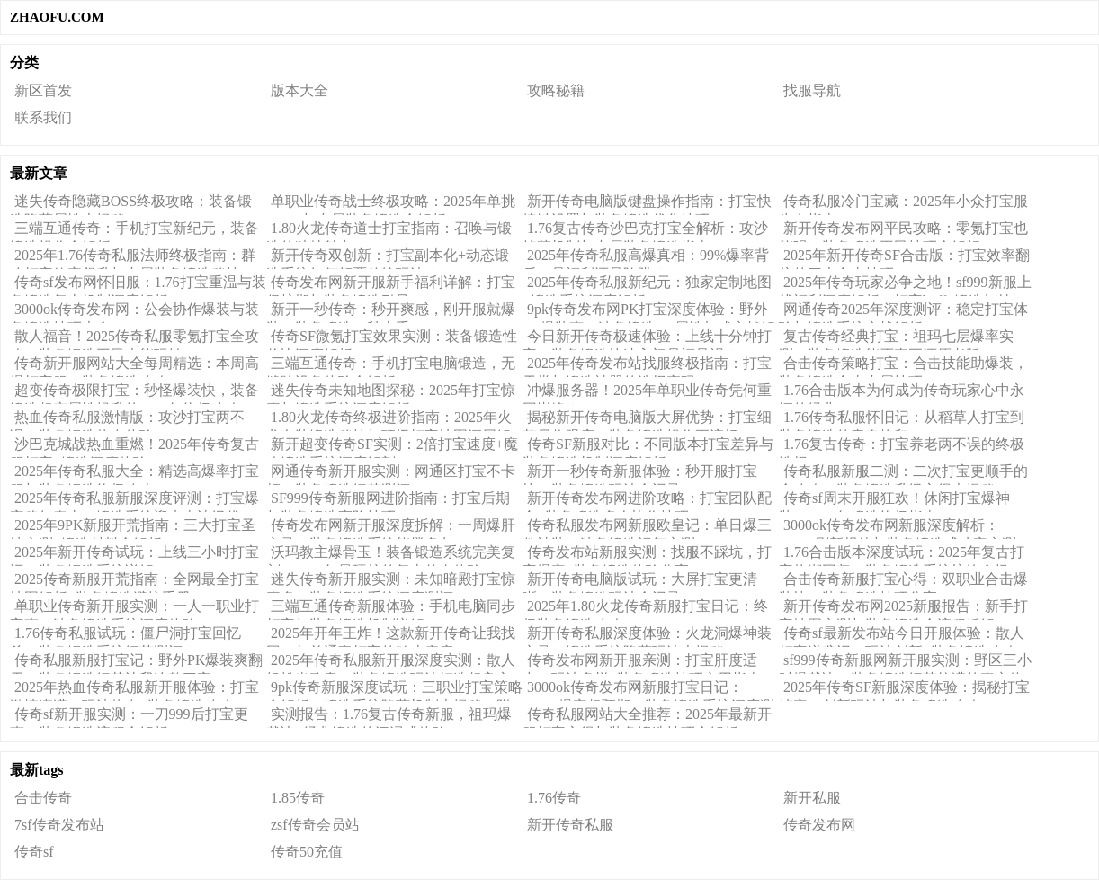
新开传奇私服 (570, 824)
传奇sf (34, 851)
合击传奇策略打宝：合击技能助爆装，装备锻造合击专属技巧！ (903, 366)
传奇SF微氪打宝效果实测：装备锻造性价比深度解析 (391, 339)
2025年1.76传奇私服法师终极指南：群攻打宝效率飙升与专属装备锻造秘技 (132, 258)
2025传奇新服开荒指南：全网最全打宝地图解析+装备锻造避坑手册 (134, 582)
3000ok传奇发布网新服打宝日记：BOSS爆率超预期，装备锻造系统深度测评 (648, 690)
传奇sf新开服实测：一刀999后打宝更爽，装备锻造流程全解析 (129, 717)
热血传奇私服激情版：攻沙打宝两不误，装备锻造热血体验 (127, 420)
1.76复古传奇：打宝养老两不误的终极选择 (901, 447)
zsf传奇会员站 (315, 824)
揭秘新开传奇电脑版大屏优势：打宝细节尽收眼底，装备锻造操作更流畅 (647, 420)
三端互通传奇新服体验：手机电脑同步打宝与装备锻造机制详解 (390, 609)
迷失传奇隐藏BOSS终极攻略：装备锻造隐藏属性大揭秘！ (131, 204)
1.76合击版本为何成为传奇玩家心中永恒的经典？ (901, 393)
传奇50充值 (307, 851)
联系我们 (43, 117)
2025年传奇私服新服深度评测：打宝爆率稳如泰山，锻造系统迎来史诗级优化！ (134, 501)
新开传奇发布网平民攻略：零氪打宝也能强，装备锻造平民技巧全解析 (903, 231)
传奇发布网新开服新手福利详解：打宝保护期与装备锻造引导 (390, 285)
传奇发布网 (819, 824)
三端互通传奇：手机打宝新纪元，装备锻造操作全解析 (134, 231)
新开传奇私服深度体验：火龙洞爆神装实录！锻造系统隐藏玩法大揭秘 (647, 636)
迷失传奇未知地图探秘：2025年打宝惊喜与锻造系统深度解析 (390, 393)
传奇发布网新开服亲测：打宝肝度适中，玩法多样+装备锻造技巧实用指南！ (649, 663)
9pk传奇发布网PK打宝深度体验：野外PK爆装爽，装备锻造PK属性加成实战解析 (649, 312)
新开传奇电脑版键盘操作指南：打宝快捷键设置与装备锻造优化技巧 (647, 204)
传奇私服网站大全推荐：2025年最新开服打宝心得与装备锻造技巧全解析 (647, 717)
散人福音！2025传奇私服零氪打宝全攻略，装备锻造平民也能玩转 (134, 339)
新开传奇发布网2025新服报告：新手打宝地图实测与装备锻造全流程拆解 (903, 609)
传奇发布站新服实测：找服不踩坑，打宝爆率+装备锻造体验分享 (647, 555)
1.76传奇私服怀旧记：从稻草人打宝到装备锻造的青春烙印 (901, 420)
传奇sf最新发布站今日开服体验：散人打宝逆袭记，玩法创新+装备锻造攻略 (901, 636)
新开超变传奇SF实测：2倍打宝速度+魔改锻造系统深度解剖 (392, 447)
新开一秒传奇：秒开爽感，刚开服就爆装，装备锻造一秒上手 (390, 312)
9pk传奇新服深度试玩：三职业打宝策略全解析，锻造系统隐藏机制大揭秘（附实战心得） (394, 690)
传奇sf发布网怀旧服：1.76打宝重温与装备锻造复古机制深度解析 (138, 285)
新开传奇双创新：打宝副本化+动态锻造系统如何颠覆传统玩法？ (387, 258)
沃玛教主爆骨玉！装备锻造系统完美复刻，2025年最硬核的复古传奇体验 (390, 555)
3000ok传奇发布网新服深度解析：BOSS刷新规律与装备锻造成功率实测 (897, 528)
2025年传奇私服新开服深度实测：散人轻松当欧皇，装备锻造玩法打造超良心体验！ (390, 663)
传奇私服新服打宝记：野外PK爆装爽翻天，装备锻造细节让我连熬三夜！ (136, 663)
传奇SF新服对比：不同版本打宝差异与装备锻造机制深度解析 (648, 447)
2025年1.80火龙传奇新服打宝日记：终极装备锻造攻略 (645, 609)
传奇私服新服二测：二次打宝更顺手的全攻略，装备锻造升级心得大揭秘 (903, 474)
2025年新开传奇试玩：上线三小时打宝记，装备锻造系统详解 (134, 555)
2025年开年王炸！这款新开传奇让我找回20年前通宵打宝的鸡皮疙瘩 (390, 636)
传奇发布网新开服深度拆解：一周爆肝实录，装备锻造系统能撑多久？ (390, 528)
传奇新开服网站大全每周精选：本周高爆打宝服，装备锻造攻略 (134, 366)
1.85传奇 (298, 797)
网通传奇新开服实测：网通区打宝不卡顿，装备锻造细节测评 (390, 474)
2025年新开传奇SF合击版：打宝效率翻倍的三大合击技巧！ (904, 258)
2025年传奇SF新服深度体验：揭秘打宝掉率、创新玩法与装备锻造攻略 (904, 690)
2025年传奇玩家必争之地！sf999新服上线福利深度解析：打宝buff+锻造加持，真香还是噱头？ (905, 285)
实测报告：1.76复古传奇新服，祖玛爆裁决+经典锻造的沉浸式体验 (389, 717)
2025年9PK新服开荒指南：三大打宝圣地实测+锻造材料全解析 (132, 528)
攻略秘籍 (556, 90)
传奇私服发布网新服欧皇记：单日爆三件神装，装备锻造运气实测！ (647, 528)
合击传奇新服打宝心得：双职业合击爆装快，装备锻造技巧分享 (903, 582)
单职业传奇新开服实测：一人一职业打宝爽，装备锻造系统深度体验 (134, 609)
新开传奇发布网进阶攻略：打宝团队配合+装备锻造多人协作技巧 (647, 501)
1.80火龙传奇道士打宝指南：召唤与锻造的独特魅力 (389, 231)
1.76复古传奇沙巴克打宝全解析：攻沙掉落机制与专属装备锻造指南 (645, 231)
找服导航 (812, 90)
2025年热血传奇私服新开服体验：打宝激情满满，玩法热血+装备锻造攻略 (134, 690)
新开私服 (812, 797)
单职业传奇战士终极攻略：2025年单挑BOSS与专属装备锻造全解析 (390, 204)
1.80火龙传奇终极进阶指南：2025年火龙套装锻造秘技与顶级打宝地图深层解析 (389, 420)
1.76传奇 (554, 797)
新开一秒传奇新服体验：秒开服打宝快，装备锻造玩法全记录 (640, 474)
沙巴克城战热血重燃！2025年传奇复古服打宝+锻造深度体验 (134, 447)
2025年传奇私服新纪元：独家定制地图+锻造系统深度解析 (647, 285)
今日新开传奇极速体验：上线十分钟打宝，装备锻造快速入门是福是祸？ (647, 339)
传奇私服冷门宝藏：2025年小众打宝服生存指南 (903, 204)
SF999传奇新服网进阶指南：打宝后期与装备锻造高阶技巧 (388, 501)
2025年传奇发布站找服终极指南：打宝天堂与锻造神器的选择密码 (647, 366)
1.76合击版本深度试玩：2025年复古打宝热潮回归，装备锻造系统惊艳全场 (901, 555)
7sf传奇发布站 (59, 824)
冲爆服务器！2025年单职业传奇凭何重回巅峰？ (647, 393)
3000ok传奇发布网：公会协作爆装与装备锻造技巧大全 (134, 312)
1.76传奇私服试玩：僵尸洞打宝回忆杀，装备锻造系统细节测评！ (125, 636)
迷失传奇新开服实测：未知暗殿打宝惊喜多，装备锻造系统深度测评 (390, 582)
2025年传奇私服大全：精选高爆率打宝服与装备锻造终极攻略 (134, 474)
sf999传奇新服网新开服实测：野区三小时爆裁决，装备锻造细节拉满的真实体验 (905, 663)
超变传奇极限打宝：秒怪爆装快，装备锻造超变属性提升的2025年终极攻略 (134, 393)
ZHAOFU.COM (57, 17)
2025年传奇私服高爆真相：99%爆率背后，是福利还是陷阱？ (646, 258)
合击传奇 (43, 797)
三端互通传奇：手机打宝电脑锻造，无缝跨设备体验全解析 (390, 366)
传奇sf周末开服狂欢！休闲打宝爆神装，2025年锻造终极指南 (894, 501)
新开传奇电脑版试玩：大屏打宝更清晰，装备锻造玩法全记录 (640, 582)
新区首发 (43, 90)
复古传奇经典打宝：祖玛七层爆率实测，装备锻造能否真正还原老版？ (896, 339)
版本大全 (299, 90)
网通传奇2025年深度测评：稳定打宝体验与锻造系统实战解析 (903, 312)
